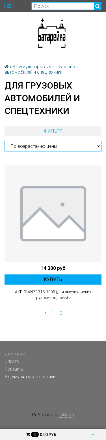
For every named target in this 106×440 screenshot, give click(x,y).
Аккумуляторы (28, 66)
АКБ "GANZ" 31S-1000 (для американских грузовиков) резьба (53, 295)
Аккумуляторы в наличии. (31, 376)
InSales (66, 414)
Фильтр (53, 131)
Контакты (14, 369)
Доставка (15, 354)
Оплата (12, 361)
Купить (53, 279)
